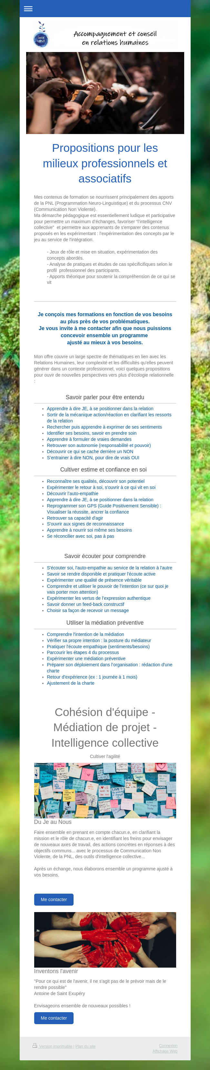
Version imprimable (53, 1046)
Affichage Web (165, 1051)
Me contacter (54, 899)
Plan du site (85, 1046)
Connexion (168, 1046)
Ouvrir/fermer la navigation (105, 9)
